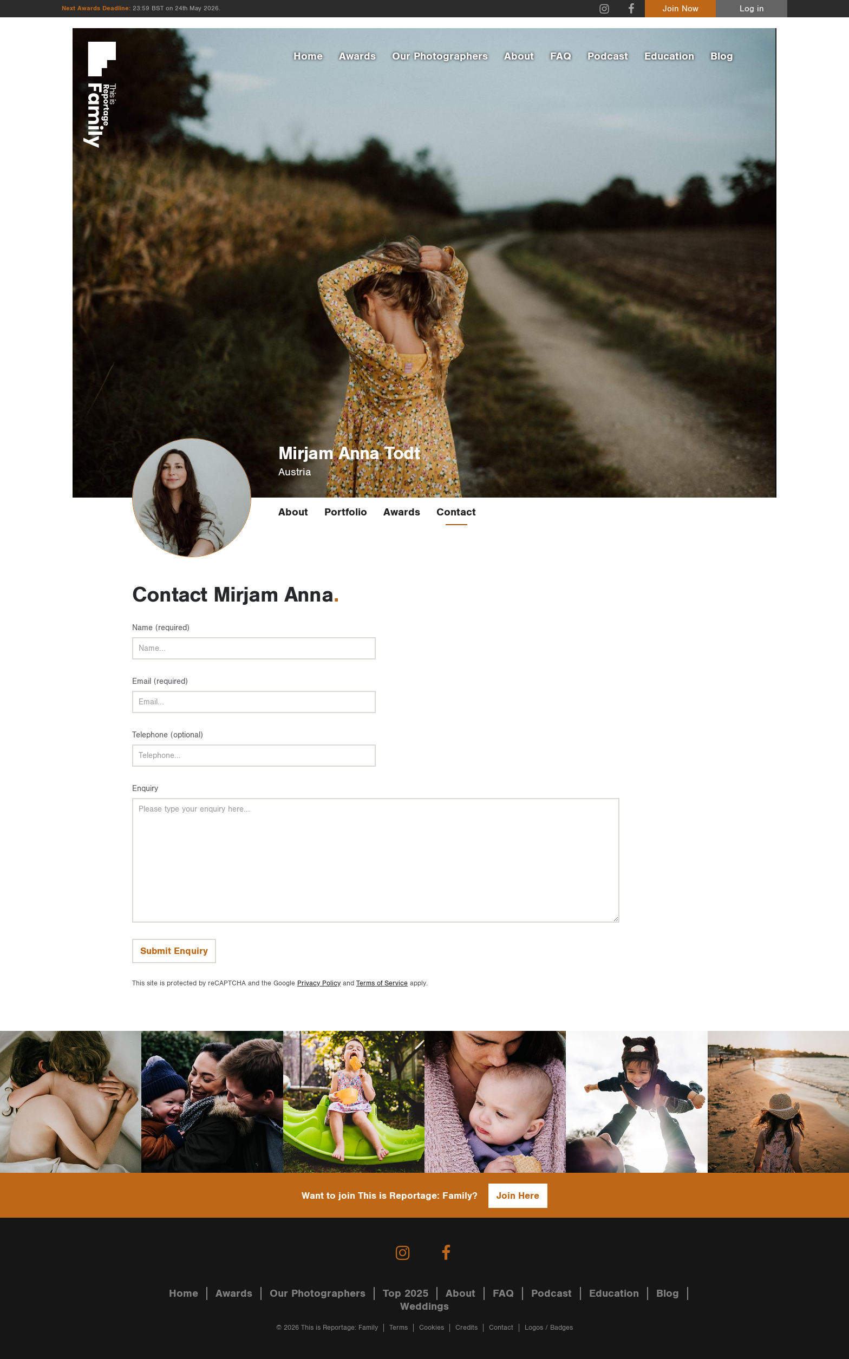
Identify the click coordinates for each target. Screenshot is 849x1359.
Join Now (680, 9)
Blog (721, 56)
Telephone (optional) (167, 735)
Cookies (431, 1328)
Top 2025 (405, 1293)
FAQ (560, 56)
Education (669, 56)
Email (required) (160, 681)
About (519, 56)
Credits (466, 1328)
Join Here (518, 1195)
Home (308, 56)
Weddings (424, 1306)
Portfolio (345, 512)
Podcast (607, 56)
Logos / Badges (549, 1328)
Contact (456, 512)
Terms (398, 1328)
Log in (752, 9)
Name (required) (161, 627)
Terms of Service (382, 983)
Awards (357, 56)
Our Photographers (440, 56)
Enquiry (145, 788)
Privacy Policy (319, 983)
